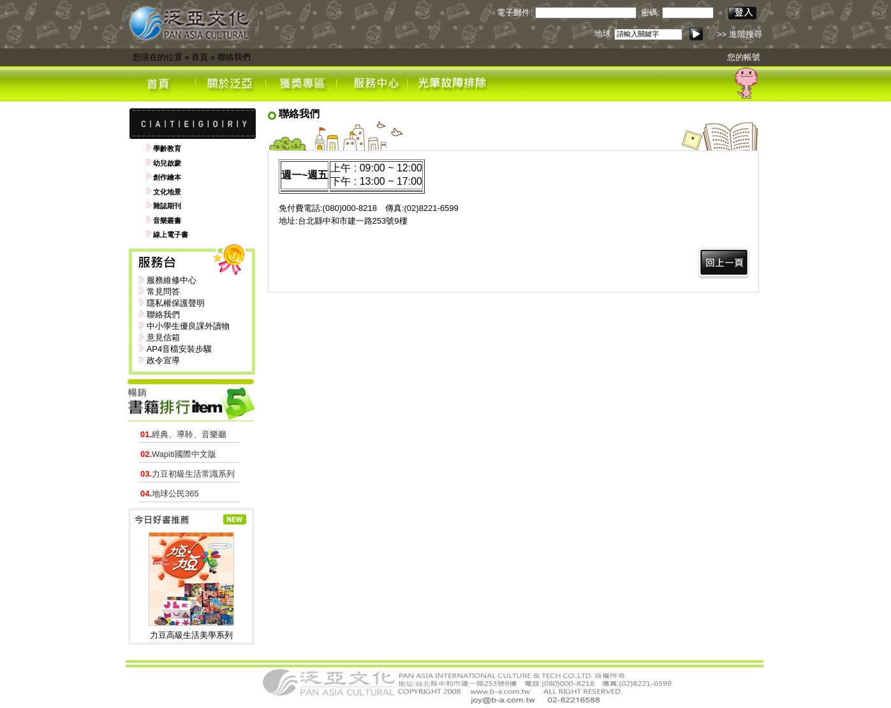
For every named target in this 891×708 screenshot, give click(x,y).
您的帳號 (743, 57)
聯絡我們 (234, 57)
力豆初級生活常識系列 (187, 474)
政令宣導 (163, 360)
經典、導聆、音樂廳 (183, 434)
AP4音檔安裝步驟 (179, 349)
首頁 (199, 57)
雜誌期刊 (167, 206)
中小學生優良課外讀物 (188, 326)
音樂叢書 (167, 220)
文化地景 (167, 192)
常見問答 (163, 291)
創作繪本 (167, 177)
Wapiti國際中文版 (178, 454)
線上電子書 (170, 234)
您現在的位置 (157, 57)
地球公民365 (169, 493)
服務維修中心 (171, 280)
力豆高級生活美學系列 (191, 635)
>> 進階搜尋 (739, 34)
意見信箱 (163, 337)
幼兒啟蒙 (167, 163)
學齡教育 (167, 148)
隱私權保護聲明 (176, 303)
